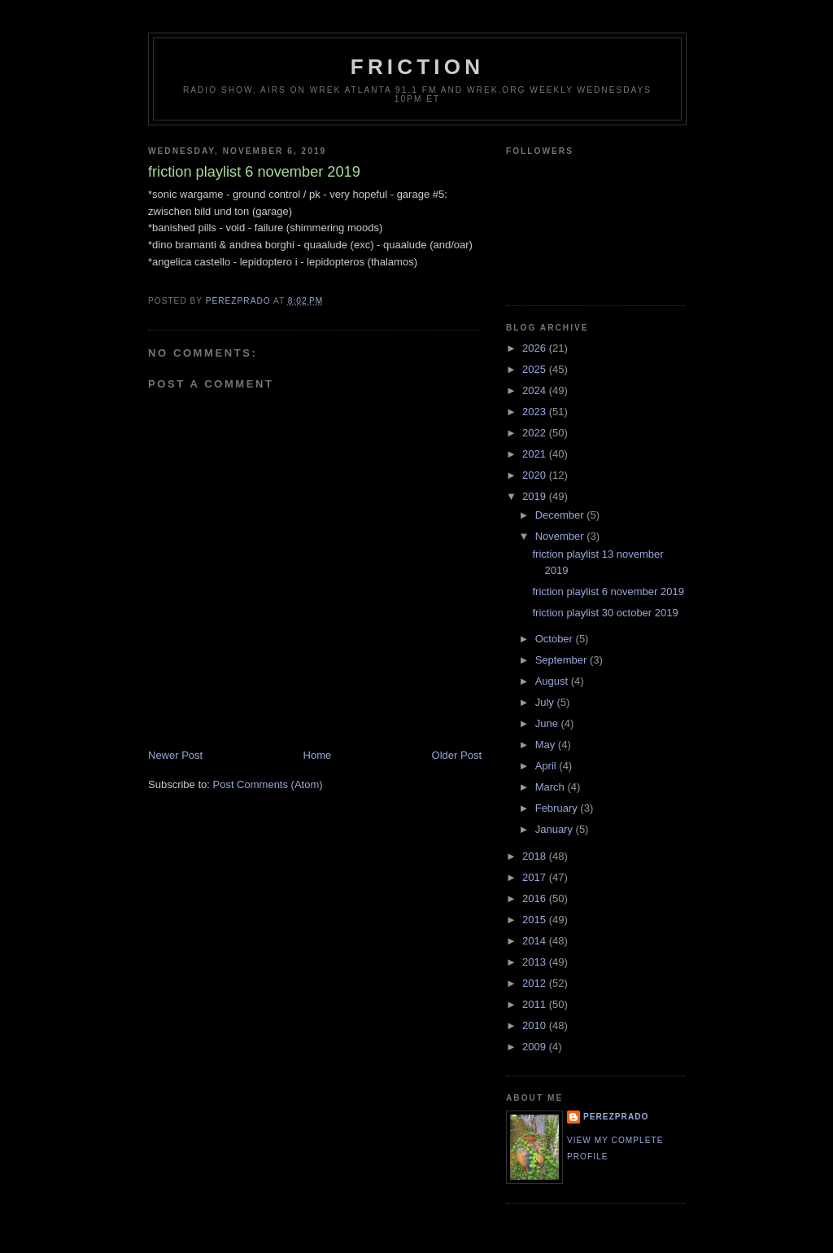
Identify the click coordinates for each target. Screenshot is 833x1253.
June (548, 723)
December (561, 515)
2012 (535, 983)
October (555, 639)
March (551, 787)
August (553, 681)
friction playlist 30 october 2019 (605, 613)
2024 (535, 390)
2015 (535, 919)
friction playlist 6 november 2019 (607, 591)
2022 (535, 433)
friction (417, 67)
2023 (535, 411)
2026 (535, 348)
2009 (535, 1047)
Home (317, 755)
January (555, 829)
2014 (535, 941)
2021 (535, 454)
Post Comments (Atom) (268, 784)
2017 (535, 877)
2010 (535, 1025)
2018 (535, 856)
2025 (535, 369)
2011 (535, 1004)
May (546, 744)
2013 (535, 962)
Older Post (457, 755)
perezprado (615, 1116)
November (561, 536)
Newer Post (175, 755)
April (547, 766)
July (546, 702)
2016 (535, 898)
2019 (535, 496)
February (558, 808)
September (562, 660)
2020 (535, 475)
